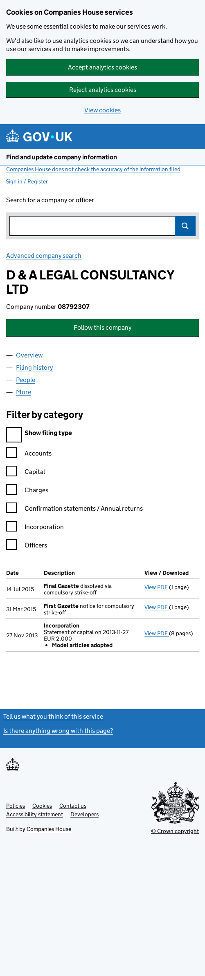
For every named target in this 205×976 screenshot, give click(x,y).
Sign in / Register (27, 181)
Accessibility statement (34, 814)
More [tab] (23, 392)
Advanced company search (43, 255)
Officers (26, 546)
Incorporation (35, 528)
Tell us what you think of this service (53, 716)
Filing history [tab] (34, 367)
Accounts (29, 454)
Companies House (49, 829)
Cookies (42, 805)
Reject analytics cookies (102, 90)
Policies (15, 805)
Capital (25, 473)
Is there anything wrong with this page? (58, 731)
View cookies (102, 110)
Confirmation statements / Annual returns (74, 510)
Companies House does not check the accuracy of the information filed (93, 169)
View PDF (156, 587)
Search (185, 226)
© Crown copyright (175, 831)
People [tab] (25, 380)
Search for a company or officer (50, 200)
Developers (84, 814)
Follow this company (102, 327)
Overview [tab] (29, 355)
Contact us (72, 805)
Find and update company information (61, 157)
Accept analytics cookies (102, 67)
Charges (27, 491)
